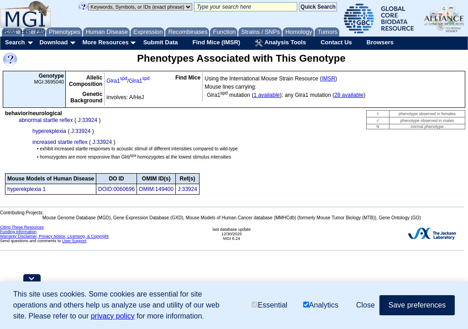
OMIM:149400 (156, 189)
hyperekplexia (49, 131)
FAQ (41, 31)
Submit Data (160, 42)
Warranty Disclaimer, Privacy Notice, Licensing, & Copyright (54, 236)
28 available (348, 95)
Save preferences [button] (417, 305)
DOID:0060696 (116, 189)
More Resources (105, 42)
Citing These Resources (22, 227)
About (9, 31)
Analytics (320, 305)
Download (53, 42)
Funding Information (18, 231)
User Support (74, 241)
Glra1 (116, 81)
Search (15, 42)
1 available (266, 95)
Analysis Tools (280, 43)
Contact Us (336, 42)
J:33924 (87, 120)
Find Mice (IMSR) (216, 42)
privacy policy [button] (113, 316)
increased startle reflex (60, 142)
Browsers (380, 42)
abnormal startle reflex (46, 120)
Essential (269, 305)
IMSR (328, 78)
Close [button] (365, 305)
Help (26, 31)
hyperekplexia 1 (26, 189)
